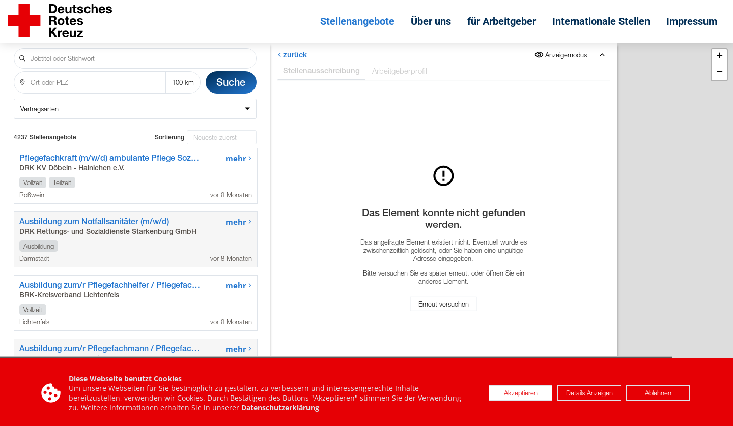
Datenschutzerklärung (280, 410)
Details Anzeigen (589, 395)
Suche (230, 82)
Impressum (691, 21)
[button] (719, 57)
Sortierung (169, 137)
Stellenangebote (357, 21)
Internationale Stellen (601, 21)
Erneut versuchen (443, 304)
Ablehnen (658, 395)
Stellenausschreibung (321, 70)
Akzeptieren (521, 395)
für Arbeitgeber (501, 21)
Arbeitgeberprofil (399, 70)
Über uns (431, 21)
